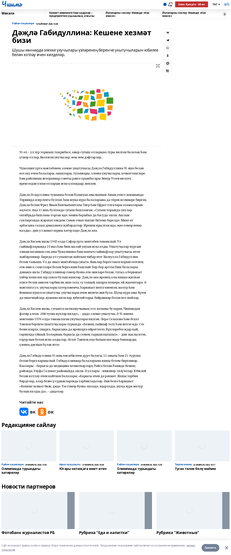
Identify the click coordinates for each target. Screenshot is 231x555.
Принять (210, 547)
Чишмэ (11, 4)
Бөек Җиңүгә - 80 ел (191, 4)
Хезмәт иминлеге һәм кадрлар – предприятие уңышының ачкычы (72, 14)
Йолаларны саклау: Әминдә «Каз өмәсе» (127, 14)
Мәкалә (7, 13)
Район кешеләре (23, 23)
